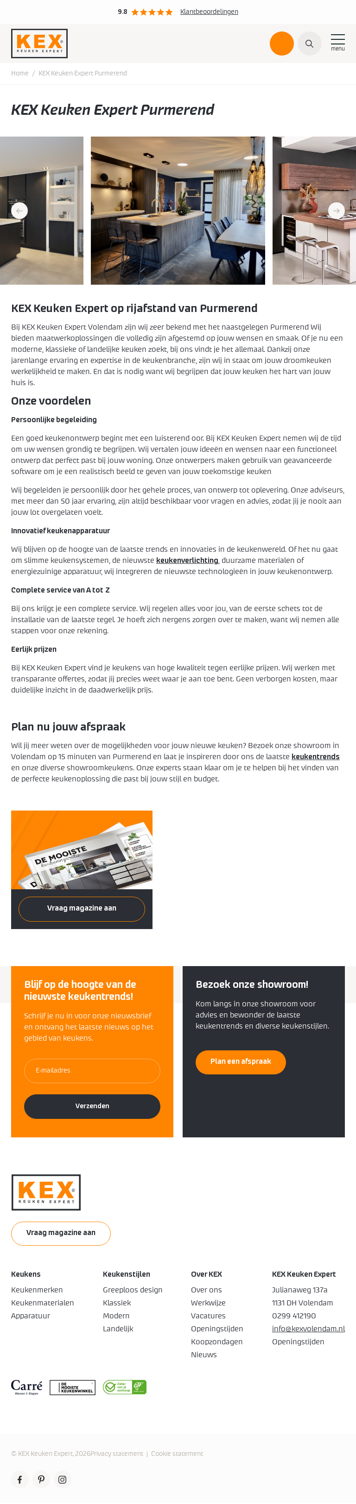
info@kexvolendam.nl (308, 1330)
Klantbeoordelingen (209, 12)
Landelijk (118, 1330)
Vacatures (208, 1317)
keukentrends (316, 757)
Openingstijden (217, 1330)
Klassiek (117, 1304)
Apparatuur (30, 1317)
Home (20, 74)
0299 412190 (294, 1317)
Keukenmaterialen (42, 1304)
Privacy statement (116, 1455)
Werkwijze (208, 1304)
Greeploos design (133, 1291)
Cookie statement (177, 1455)
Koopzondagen (217, 1343)
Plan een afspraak (282, 47)
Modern (116, 1317)
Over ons (206, 1291)
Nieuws (204, 1356)
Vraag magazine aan (81, 909)
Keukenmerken (37, 1291)
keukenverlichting (187, 561)
